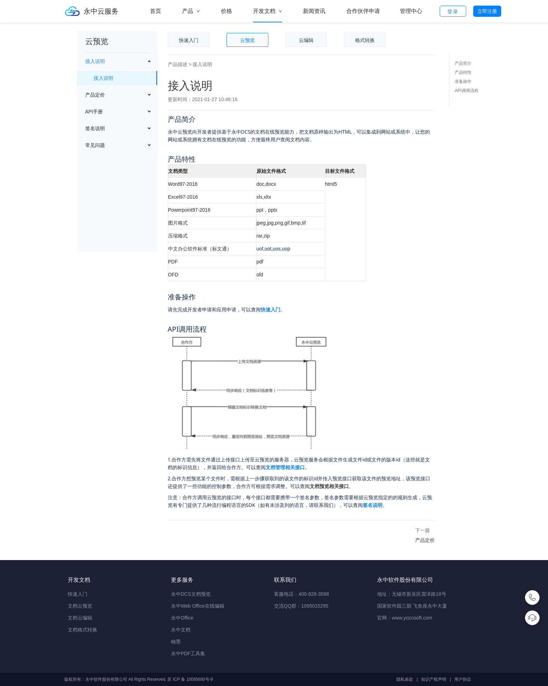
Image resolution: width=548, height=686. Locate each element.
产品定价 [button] (95, 95)
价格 (226, 11)
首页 (155, 11)
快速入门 (77, 594)
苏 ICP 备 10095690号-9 (190, 679)
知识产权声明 (433, 679)
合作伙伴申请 (363, 11)
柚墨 (176, 641)
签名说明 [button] (95, 128)
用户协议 (462, 679)
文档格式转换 (82, 629)
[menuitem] (117, 70)
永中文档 (180, 629)
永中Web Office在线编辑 (197, 606)
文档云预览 (80, 606)
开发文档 (267, 15)
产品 (191, 11)
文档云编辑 (80, 618)
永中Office (182, 618)
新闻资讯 (314, 11)
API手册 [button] (94, 111)
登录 (453, 11)
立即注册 (487, 11)
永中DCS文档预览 (191, 594)
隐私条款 (404, 679)
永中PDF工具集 (188, 653)
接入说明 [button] (95, 61)
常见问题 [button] (95, 145)
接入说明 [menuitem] (103, 78)
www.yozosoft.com (412, 618)
